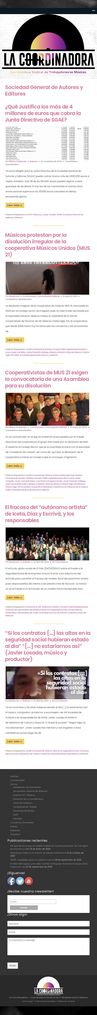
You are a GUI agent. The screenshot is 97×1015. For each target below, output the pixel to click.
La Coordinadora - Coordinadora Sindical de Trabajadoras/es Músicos (48, 997)
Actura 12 (33, 606)
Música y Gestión (58, 352)
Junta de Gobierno (22, 802)
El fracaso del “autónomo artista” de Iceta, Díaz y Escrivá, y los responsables (46, 514)
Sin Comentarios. (60, 562)
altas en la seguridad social (66, 750)
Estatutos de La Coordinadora (28, 799)
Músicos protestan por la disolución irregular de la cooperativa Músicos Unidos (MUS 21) (47, 244)
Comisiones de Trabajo (25, 806)
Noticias (34, 161)
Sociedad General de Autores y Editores (39, 355)
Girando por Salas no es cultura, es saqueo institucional (38, 852)
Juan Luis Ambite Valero (17, 484)
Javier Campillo (18, 352)
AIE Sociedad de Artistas (40, 349)
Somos (13, 784)
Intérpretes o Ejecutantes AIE (19, 612)
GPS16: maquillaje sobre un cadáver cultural (32, 859)
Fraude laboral (75, 609)
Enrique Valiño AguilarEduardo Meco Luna (54, 478)
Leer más (14, 205)
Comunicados (29, 296)
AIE (39, 606)
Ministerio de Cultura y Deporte (35, 753)
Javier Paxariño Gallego (37, 352)
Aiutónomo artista (50, 606)
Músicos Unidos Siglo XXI (65, 484)
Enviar (13, 965)
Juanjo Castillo (49, 214)
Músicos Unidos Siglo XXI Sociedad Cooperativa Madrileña (45, 485)
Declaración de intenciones (27, 787)
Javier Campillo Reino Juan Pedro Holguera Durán (38, 481)
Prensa (13, 826)
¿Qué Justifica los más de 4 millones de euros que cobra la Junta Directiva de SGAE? (43, 113)
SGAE (59, 214)
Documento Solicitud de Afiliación (30, 791)
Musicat (70, 352)
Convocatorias (44, 296)
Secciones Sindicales (23, 810)
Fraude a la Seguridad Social (53, 609)
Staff (15, 814)
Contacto (15, 834)
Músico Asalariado (18, 161)
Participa (17, 818)
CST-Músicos (35, 214)
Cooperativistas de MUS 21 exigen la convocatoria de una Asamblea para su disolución (47, 379)
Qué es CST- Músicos (24, 795)
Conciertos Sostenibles (21, 822)
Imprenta (15, 830)
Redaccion (14, 296)
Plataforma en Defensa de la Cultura (70, 486)
